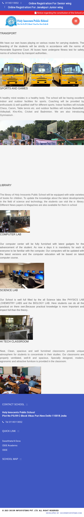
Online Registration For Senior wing (50, 3)
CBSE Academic (26, 445)
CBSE (24, 447)
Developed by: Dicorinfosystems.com (64, 513)
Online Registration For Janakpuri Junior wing (35, 7)
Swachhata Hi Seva (27, 443)
